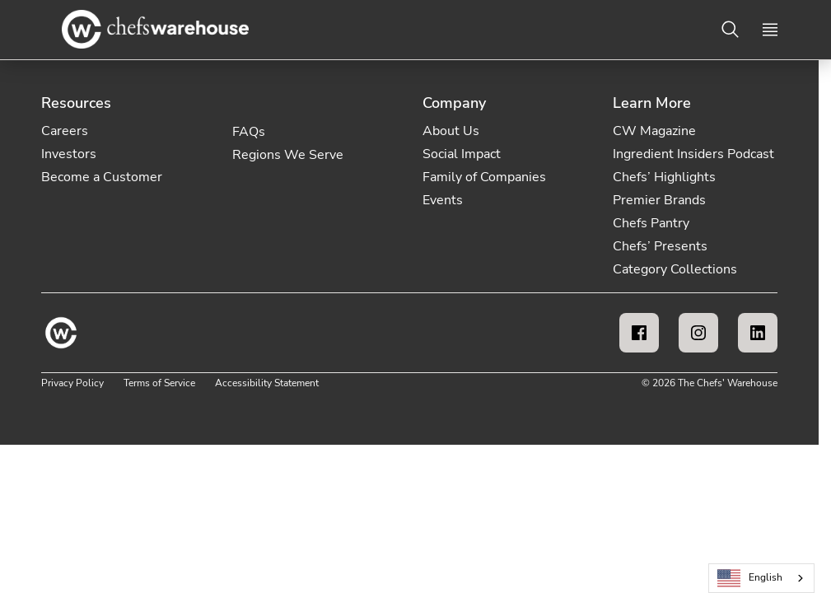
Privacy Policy (72, 383)
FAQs (248, 131)
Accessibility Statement (267, 383)
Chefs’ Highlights (664, 177)
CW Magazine (654, 131)
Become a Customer (101, 177)
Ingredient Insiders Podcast (693, 154)
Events (443, 200)
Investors (68, 154)
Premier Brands (659, 200)
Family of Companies (484, 177)
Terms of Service (159, 383)
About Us (451, 131)
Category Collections (675, 269)
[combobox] (761, 578)
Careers (64, 131)
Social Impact (462, 154)
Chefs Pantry (651, 223)
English (750, 579)
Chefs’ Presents (660, 246)
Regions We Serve (287, 154)
